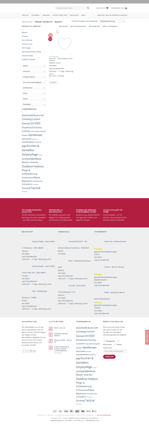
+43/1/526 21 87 (78, 420)
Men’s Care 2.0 (59, 328)
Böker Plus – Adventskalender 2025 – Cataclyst (61, 59)
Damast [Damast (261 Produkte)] (26, 123)
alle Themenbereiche (78, 26)
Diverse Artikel (27, 56)
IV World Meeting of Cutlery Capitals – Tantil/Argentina (61, 349)
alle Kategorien (94, 26)
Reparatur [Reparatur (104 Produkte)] (27, 181)
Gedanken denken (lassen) (61, 335)
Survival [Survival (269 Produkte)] (26, 188)
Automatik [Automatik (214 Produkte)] (27, 115)
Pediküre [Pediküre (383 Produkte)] (39, 166)
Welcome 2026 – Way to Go (63, 341)
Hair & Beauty (27, 40)
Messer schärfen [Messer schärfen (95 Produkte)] (30, 162)
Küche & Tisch (27, 44)
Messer (24, 32)
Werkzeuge (26, 48)
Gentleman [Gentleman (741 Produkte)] (35, 135)
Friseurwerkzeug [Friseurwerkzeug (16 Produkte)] (36, 131)
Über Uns (26, 15)
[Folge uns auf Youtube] (34, 351)
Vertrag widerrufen (104, 415)
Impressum (81, 415)
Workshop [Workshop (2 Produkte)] (24, 191)
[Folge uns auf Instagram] (27, 351)
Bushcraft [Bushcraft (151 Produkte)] (39, 115)
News (84, 15)
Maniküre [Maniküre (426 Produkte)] (35, 158)
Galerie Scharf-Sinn (60, 15)
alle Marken (63, 26)
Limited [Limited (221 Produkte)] (26, 158)
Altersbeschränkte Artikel (31, 52)
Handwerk (46, 15)
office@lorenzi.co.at (92, 420)
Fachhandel (36, 15)
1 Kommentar (62, 352)
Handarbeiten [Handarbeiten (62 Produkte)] (28, 142)
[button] (119, 8)
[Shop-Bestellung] (112, 21)
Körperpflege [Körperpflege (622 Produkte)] (30, 154)
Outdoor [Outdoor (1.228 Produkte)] (27, 166)
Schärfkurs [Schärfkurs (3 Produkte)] (36, 184)
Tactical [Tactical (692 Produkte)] (35, 188)
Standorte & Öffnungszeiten (65, 415)
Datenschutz (90, 415)
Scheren (25, 36)
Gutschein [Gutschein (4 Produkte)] (34, 139)
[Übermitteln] (88, 8)
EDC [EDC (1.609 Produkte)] (38, 123)
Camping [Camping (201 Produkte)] (26, 119)
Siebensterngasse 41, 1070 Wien (61, 420)
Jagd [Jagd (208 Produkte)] (24, 146)
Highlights (42, 415)
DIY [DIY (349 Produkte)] (33, 123)
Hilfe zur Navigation (110, 26)
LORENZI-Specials (28, 59)
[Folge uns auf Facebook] (23, 351)
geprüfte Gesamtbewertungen (105, 252)
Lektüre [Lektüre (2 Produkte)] (40, 155)
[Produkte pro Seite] (53, 82)
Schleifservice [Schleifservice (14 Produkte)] (38, 181)
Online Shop (75, 15)
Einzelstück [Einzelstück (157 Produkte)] (28, 127)
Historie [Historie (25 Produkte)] (38, 142)
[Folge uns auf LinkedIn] (31, 351)
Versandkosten (58, 68)
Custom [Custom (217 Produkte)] (36, 119)
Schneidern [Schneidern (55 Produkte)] (27, 184)
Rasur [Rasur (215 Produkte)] (37, 177)
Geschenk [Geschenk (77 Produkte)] (26, 138)
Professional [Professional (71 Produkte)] (28, 177)
